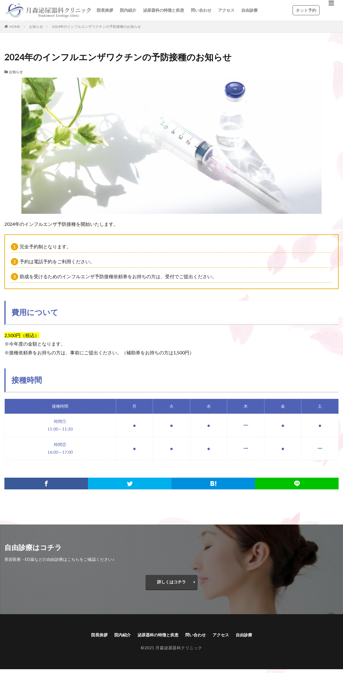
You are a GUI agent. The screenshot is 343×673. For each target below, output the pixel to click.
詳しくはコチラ (171, 583)
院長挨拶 (105, 10)
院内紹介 (128, 10)
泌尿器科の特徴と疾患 (163, 10)
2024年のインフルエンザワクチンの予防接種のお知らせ (96, 26)
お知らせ (36, 26)
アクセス (226, 10)
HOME (14, 26)
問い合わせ (201, 10)
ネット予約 (306, 10)
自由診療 (249, 10)
